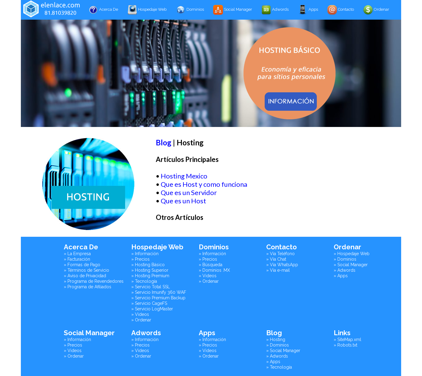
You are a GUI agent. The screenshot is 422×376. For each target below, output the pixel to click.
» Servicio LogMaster (152, 308)
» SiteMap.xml (347, 339)
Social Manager (232, 10)
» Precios (140, 259)
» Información (145, 253)
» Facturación (77, 259)
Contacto (340, 10)
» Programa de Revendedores (94, 281)
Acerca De (103, 10)
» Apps (341, 275)
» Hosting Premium (150, 275)
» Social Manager (351, 264)
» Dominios (345, 259)
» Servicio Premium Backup (158, 297)
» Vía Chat (276, 259)
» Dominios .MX (214, 270)
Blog (163, 142)
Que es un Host (183, 201)
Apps (308, 10)
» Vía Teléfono (280, 253)
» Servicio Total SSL (150, 286)
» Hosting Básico (148, 264)
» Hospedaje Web (352, 253)
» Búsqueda (210, 264)
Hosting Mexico (184, 176)
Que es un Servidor (189, 192)
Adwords (275, 10)
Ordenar (376, 10)
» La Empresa (77, 253)
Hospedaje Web (147, 10)
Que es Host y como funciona (204, 184)
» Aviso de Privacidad (85, 275)
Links (342, 333)
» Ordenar (141, 319)
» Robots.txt (345, 345)
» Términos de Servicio (86, 270)
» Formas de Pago (82, 264)
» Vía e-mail (278, 270)
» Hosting (275, 339)
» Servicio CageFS (149, 303)
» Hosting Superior (149, 270)
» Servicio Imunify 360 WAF (158, 292)
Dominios (190, 10)
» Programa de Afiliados (87, 286)
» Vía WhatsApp (282, 264)
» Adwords (344, 270)
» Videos (140, 314)
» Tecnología (144, 281)
